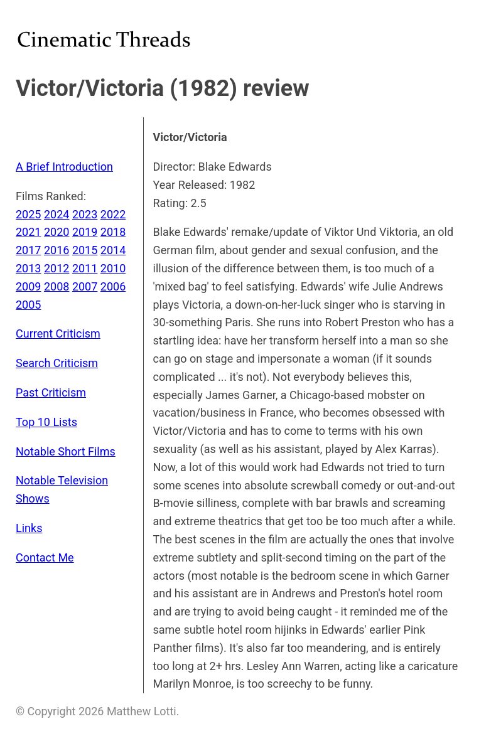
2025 (28, 214)
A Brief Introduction (64, 166)
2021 (28, 231)
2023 (84, 214)
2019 (84, 231)
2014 (113, 250)
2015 (84, 250)
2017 (28, 250)
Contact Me (45, 557)
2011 (84, 268)
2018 (113, 231)
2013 (28, 268)
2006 (113, 286)
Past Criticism (51, 392)
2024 (56, 214)
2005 (28, 304)
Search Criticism (57, 363)
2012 (56, 268)
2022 (113, 214)
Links (29, 528)
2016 (56, 250)
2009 (28, 286)
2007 (84, 286)
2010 (113, 268)
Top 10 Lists (46, 422)
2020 (56, 231)
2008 (56, 286)
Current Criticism (58, 333)
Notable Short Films (66, 451)
